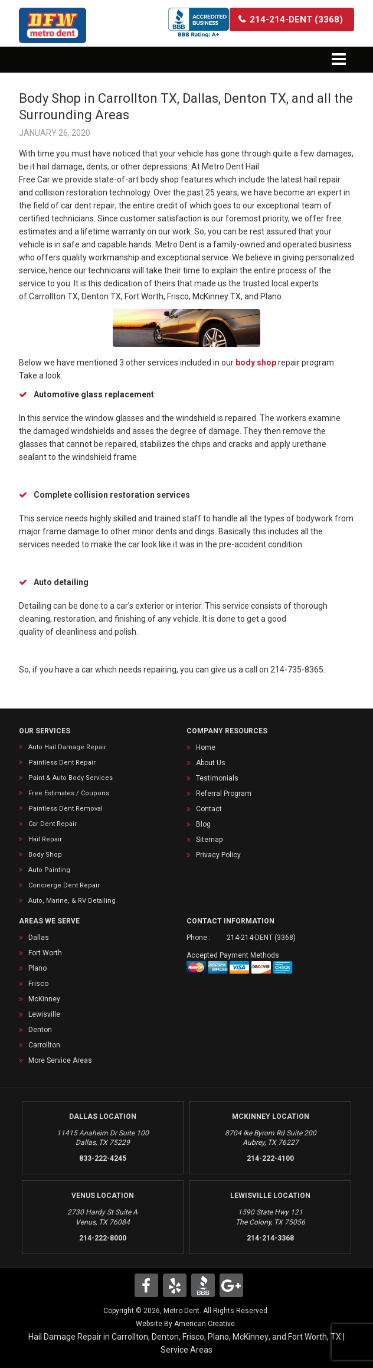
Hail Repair (45, 839)
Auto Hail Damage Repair (67, 747)
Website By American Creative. (186, 1324)
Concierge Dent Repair (64, 885)
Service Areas (186, 1349)
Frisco (38, 984)
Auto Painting (49, 870)
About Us (210, 763)
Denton (40, 1030)
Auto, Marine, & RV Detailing (72, 901)
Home (205, 747)
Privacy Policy (218, 855)
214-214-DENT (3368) (261, 937)
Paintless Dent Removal (65, 808)
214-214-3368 (270, 1238)
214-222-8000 (102, 1238)
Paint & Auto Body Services (70, 778)
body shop (255, 362)
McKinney (44, 999)
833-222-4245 (102, 1158)
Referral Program (223, 793)
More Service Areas (60, 1060)
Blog (203, 824)
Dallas (38, 937)
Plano (37, 968)
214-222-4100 (270, 1158)
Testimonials (217, 778)
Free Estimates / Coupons (68, 793)
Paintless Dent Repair (62, 762)
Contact (209, 809)
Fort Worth (45, 953)
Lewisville (44, 1014)
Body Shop (45, 854)
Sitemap (209, 839)
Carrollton (44, 1045)
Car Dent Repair (52, 824)
